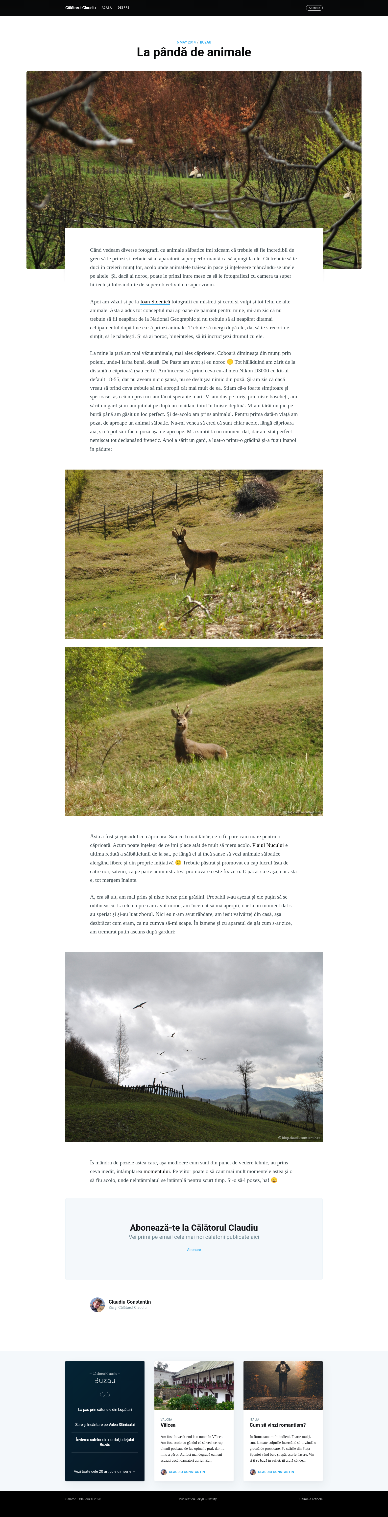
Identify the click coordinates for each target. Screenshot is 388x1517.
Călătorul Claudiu (80, 7)
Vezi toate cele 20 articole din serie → (105, 1471)
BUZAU (205, 42)
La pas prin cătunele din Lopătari (105, 1409)
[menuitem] (107, 8)
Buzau (105, 1380)
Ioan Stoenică (155, 301)
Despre (123, 7)
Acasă (107, 7)
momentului (157, 1171)
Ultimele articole (311, 1499)
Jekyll (200, 1499)
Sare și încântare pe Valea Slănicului (105, 1424)
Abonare (314, 8)
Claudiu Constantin (130, 1302)
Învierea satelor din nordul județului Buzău (105, 1442)
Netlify (212, 1499)
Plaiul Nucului (268, 845)
